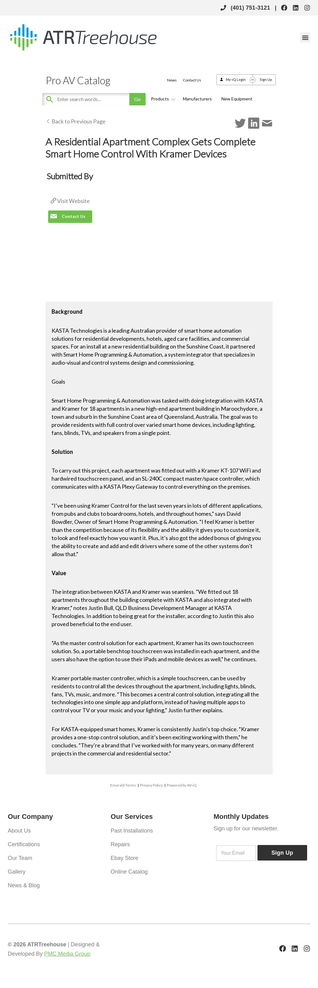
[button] (305, 37)
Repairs (120, 844)
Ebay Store (124, 858)
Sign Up (266, 79)
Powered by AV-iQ (182, 785)
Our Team (20, 858)
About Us (19, 831)
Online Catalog (129, 872)
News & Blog (24, 885)
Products (162, 98)
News (172, 80)
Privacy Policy (151, 785)
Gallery (16, 872)
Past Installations (132, 831)
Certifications (24, 844)
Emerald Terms (123, 785)
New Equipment (236, 98)
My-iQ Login (236, 79)
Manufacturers (197, 98)
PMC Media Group (67, 954)
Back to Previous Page (76, 121)
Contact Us (192, 80)
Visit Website (70, 200)
